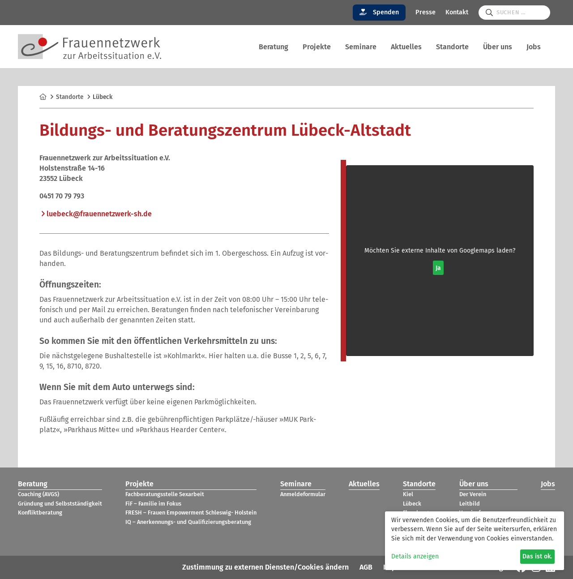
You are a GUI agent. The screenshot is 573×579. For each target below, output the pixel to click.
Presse (425, 12)
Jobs (533, 47)
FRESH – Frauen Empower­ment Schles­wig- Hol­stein (191, 512)
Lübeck (412, 503)
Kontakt (456, 12)
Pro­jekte (317, 47)
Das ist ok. (537, 556)
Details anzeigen (415, 556)
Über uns (497, 47)
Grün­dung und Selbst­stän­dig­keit (60, 503)
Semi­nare (360, 47)
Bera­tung (273, 47)
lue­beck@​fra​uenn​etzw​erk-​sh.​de (99, 214)
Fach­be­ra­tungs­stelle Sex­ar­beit (164, 494)
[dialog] (474, 540)
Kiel (408, 494)
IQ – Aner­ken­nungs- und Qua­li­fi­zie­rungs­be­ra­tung (188, 522)
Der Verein (472, 494)
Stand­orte (452, 47)
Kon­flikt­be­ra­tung (40, 512)
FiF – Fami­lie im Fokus (153, 503)
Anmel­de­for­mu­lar (302, 494)
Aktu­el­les (406, 47)
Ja (438, 268)
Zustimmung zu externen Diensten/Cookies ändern (265, 567)
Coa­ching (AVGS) (38, 494)
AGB (365, 567)
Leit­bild (469, 503)
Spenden (379, 12)
